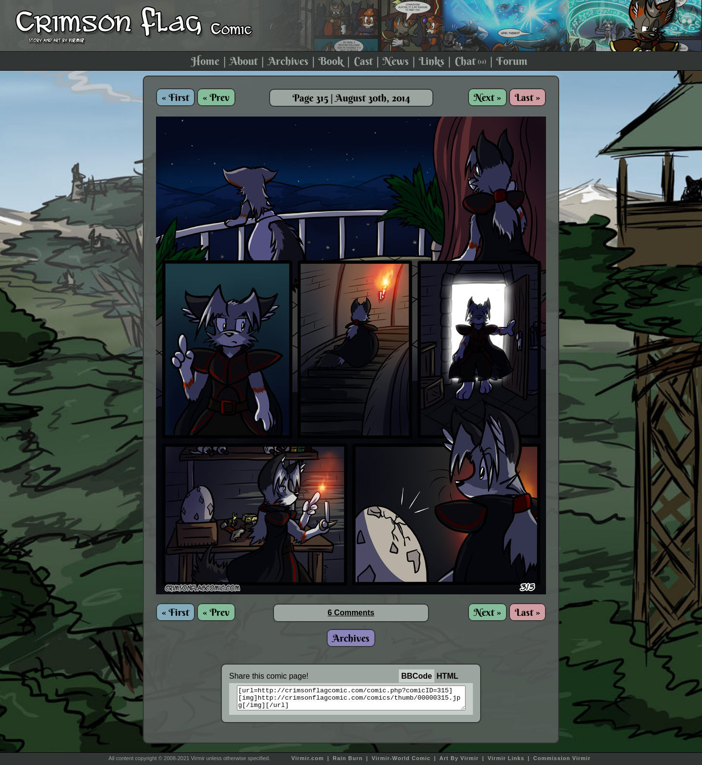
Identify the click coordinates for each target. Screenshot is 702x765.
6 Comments (351, 612)
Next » (487, 97)
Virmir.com (308, 758)
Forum (511, 61)
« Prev (216, 97)
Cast (363, 61)
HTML (447, 676)
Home (205, 61)
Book (330, 61)
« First (175, 97)
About (243, 61)
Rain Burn (347, 758)
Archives (288, 61)
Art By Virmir (459, 758)
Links (431, 61)
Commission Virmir (562, 758)
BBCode (416, 676)
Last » (527, 97)
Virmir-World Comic (400, 758)
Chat (470, 61)
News (396, 61)
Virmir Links (506, 758)
